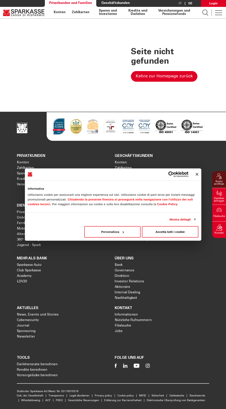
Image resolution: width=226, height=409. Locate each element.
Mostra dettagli (180, 219)
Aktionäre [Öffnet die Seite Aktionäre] (122, 287)
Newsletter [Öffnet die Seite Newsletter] (26, 337)
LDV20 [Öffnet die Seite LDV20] (22, 281)
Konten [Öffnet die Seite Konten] (59, 12)
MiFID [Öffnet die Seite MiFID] (143, 395)
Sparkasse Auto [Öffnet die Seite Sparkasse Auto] (29, 265)
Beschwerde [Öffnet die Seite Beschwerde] (197, 395)
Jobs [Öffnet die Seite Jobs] (119, 331)
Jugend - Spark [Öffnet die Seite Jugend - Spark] (29, 245)
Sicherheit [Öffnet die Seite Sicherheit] (158, 395)
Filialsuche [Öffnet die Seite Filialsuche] (123, 326)
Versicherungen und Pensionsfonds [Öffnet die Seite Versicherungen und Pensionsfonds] (174, 12)
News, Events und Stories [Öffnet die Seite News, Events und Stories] (38, 315)
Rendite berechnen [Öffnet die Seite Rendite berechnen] (32, 370)
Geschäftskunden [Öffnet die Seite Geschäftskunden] (115, 3)
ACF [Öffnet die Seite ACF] (48, 400)
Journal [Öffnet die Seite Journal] (23, 326)
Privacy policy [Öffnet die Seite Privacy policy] (104, 395)
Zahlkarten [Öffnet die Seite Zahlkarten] (80, 12)
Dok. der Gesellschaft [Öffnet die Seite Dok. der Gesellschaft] (30, 395)
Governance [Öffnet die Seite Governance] (124, 270)
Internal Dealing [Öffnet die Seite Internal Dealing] (127, 292)
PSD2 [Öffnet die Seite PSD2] (60, 400)
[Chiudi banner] (197, 174)
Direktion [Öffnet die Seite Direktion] (122, 276)
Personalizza (112, 231)
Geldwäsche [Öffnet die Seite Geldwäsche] (177, 395)
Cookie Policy (167, 204)
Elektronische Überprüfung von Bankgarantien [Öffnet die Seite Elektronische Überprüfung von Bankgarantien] (176, 400)
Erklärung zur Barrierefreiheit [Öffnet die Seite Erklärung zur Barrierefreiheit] (123, 400)
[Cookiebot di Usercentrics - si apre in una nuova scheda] (171, 174)
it (180, 3)
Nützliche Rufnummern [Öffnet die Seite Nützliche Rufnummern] (133, 320)
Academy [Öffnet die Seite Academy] (24, 276)
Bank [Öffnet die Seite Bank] (119, 265)
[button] (219, 179)
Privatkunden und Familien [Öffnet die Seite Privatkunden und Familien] (70, 3)
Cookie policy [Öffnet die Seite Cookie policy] (126, 395)
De (190, 3)
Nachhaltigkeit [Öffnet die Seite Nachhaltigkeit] (126, 298)
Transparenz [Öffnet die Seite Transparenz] (56, 395)
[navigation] (123, 12)
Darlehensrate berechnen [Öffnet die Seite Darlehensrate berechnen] (37, 364)
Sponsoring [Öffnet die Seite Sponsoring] (26, 331)
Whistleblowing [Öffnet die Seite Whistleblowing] (31, 400)
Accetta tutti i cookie (170, 231)
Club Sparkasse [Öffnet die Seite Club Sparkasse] (29, 270)
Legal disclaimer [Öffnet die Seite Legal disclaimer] (79, 395)
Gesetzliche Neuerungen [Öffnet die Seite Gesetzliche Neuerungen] (84, 400)
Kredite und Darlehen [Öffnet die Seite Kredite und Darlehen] (137, 12)
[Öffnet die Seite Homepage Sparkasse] (23, 12)
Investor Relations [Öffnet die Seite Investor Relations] (129, 281)
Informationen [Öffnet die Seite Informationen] (126, 315)
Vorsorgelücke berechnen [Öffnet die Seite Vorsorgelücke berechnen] (37, 375)
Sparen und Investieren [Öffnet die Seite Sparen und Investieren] (108, 12)
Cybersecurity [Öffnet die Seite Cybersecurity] (28, 320)
